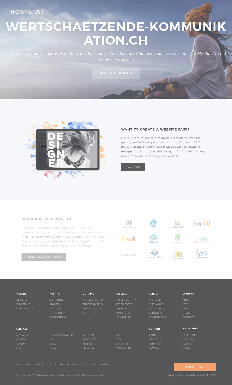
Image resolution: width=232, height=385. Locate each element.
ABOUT (187, 300)
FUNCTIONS (23, 304)
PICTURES (88, 348)
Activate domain (116, 73)
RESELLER (122, 294)
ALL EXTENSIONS (93, 300)
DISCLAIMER (55, 365)
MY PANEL (22, 335)
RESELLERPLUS (125, 309)
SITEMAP (106, 365)
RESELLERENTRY (126, 300)
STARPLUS (55, 309)
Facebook (189, 335)
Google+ (188, 339)
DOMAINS (88, 294)
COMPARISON (24, 309)
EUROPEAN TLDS (93, 304)
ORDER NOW (194, 367)
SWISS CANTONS (93, 309)
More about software (43, 256)
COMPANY (189, 294)
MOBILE (87, 344)
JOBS (186, 304)
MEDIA (186, 309)
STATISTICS (122, 344)
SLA (94, 365)
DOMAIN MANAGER (61, 335)
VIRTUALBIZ (156, 304)
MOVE (52, 348)
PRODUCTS (156, 339)
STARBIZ (54, 304)
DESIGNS (21, 300)
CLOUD (20, 339)
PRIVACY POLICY (77, 365)
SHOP (19, 348)
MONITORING (124, 348)
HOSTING (54, 294)
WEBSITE (21, 294)
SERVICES (22, 329)
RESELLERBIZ (124, 304)
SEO (118, 339)
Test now (133, 167)
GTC (18, 365)
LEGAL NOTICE (34, 365)
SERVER (154, 294)
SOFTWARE (89, 339)
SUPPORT (154, 329)
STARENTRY (56, 300)
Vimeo (186, 348)
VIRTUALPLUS (157, 309)
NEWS (186, 313)
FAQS (152, 335)
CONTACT (188, 317)
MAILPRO (21, 344)
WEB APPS (89, 335)
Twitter (188, 344)
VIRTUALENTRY (158, 300)
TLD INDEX (89, 313)
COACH (53, 344)
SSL (118, 335)
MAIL (52, 339)
